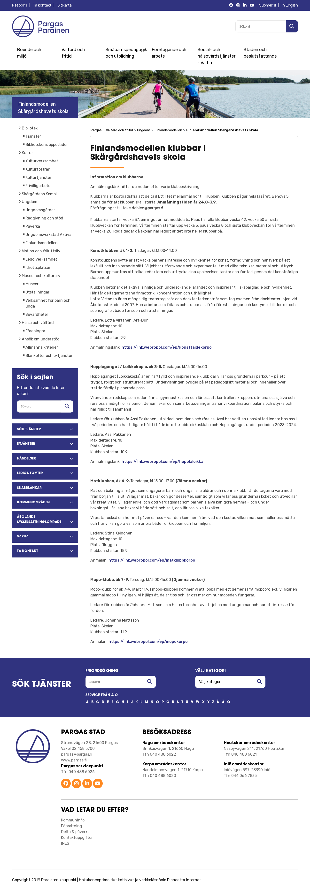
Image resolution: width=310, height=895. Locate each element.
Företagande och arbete (169, 53)
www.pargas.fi (74, 760)
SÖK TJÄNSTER (41, 684)
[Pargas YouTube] (252, 5)
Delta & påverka (75, 831)
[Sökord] (260, 26)
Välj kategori (210, 671)
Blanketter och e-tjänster (48, 355)
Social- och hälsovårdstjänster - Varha (216, 56)
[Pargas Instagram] (238, 5)
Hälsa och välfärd (38, 322)
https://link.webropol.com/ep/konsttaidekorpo (167, 347)
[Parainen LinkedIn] (87, 784)
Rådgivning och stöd (44, 218)
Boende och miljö (29, 53)
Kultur (27, 152)
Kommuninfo (73, 820)
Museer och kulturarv (41, 275)
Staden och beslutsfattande (260, 53)
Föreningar (35, 331)
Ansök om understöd (41, 339)
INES (65, 843)
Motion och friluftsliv (41, 251)
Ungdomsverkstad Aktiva (48, 234)
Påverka (32, 226)
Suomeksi (267, 5)
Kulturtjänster (38, 177)
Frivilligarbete (37, 185)
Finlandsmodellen (41, 243)
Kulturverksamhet (41, 161)
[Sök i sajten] (292, 26)
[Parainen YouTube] (98, 784)
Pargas (96, 130)
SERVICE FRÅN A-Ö (101, 695)
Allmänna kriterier (41, 347)
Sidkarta (64, 5)
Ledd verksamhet (41, 259)
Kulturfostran (37, 169)
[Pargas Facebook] (231, 5)
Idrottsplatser (37, 267)
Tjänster (33, 136)
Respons (19, 5)
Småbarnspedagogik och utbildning (125, 53)
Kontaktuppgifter (77, 837)
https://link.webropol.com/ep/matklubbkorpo (151, 560)
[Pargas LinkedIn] (245, 5)
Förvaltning (71, 826)
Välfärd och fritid (73, 53)
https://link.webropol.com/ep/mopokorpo (148, 641)
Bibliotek (30, 128)
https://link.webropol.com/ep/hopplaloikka (162, 461)
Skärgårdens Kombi (39, 194)
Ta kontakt (42, 5)
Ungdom (29, 201)
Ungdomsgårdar (40, 210)
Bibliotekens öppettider (46, 144)
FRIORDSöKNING (101, 671)
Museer (32, 284)
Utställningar (37, 292)
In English (290, 5)
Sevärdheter (36, 314)
